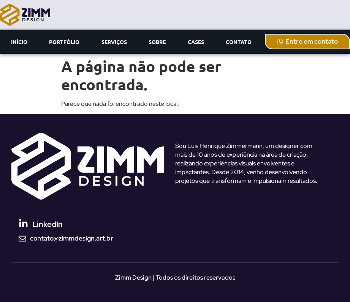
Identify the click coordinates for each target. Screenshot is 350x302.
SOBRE (157, 41)
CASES (196, 41)
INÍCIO (19, 41)
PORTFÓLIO (64, 41)
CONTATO (239, 41)
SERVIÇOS (114, 41)
